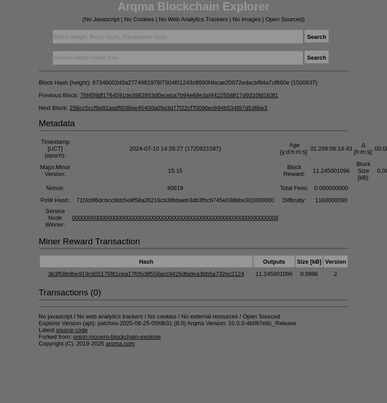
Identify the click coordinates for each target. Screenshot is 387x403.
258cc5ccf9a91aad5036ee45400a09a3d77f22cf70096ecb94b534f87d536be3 (169, 107)
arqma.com (119, 343)
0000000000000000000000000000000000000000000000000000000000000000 (175, 217)
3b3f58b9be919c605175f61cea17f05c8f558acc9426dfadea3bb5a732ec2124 (146, 273)
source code (72, 330)
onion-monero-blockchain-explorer (117, 336)
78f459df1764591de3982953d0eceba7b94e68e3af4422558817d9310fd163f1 (179, 95)
